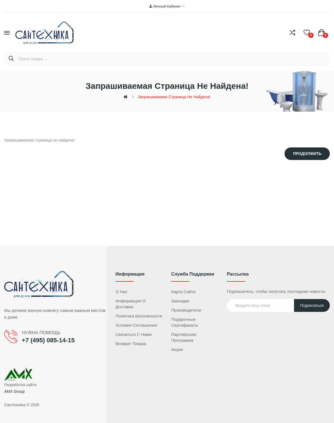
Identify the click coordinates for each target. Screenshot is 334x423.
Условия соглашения (136, 325)
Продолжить (307, 153)
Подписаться (312, 305)
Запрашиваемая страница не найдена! (174, 97)
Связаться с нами (133, 334)
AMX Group (14, 391)
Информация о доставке (130, 303)
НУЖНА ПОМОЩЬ (41, 332)
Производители (186, 310)
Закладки (180, 300)
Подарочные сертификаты (184, 322)
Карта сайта (183, 291)
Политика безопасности (138, 316)
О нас (121, 291)
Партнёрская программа (183, 337)
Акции (177, 349)
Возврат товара (130, 343)
